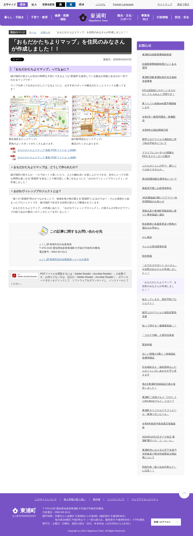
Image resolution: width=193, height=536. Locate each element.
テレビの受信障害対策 (154, 246)
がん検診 (147, 237)
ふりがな (100, 4)
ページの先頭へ (184, 493)
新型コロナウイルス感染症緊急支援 (159, 314)
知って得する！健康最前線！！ (159, 325)
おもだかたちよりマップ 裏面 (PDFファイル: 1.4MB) (47, 157)
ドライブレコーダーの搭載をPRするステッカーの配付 (158, 154)
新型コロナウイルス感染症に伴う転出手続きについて (159, 141)
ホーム (32, 32)
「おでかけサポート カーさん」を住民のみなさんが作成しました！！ (159, 269)
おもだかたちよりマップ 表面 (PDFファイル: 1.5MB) (47, 150)
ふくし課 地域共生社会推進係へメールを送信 (64, 259)
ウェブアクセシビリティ (144, 499)
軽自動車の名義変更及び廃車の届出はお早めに (159, 226)
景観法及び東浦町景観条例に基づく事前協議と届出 (159, 212)
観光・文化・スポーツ (125, 17)
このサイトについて (46, 499)
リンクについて (115, 499)
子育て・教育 (39, 17)
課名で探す (183, 4)
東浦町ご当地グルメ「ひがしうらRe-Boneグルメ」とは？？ (159, 399)
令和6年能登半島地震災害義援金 (158, 425)
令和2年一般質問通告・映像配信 (158, 118)
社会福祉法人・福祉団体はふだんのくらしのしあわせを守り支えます (159, 371)
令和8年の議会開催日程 (155, 130)
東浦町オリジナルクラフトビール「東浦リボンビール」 (159, 412)
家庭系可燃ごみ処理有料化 (157, 188)
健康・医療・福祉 (62, 17)
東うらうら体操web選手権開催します (159, 105)
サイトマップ (164, 4)
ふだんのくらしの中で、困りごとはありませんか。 (159, 167)
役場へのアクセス (162, 522)
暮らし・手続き (14, 17)
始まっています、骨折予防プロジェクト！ (159, 301)
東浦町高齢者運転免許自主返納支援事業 (159, 79)
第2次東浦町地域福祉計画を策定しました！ (158, 386)
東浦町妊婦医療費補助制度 (157, 54)
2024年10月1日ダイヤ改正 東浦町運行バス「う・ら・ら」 (158, 438)
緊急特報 (147, 344)
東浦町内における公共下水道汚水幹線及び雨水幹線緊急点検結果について (159, 454)
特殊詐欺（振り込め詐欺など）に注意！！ (159, 469)
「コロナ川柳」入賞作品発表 (158, 335)
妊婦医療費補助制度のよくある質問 (159, 66)
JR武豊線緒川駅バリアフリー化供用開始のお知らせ (159, 199)
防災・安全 (182, 17)
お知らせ (45, 32)
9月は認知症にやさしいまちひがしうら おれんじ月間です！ (158, 92)
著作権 (96, 499)
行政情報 (162, 17)
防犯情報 (147, 256)
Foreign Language (123, 4)
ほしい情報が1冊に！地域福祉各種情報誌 (158, 355)
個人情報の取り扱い (75, 499)
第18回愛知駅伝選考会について (159, 178)
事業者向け (145, 17)
